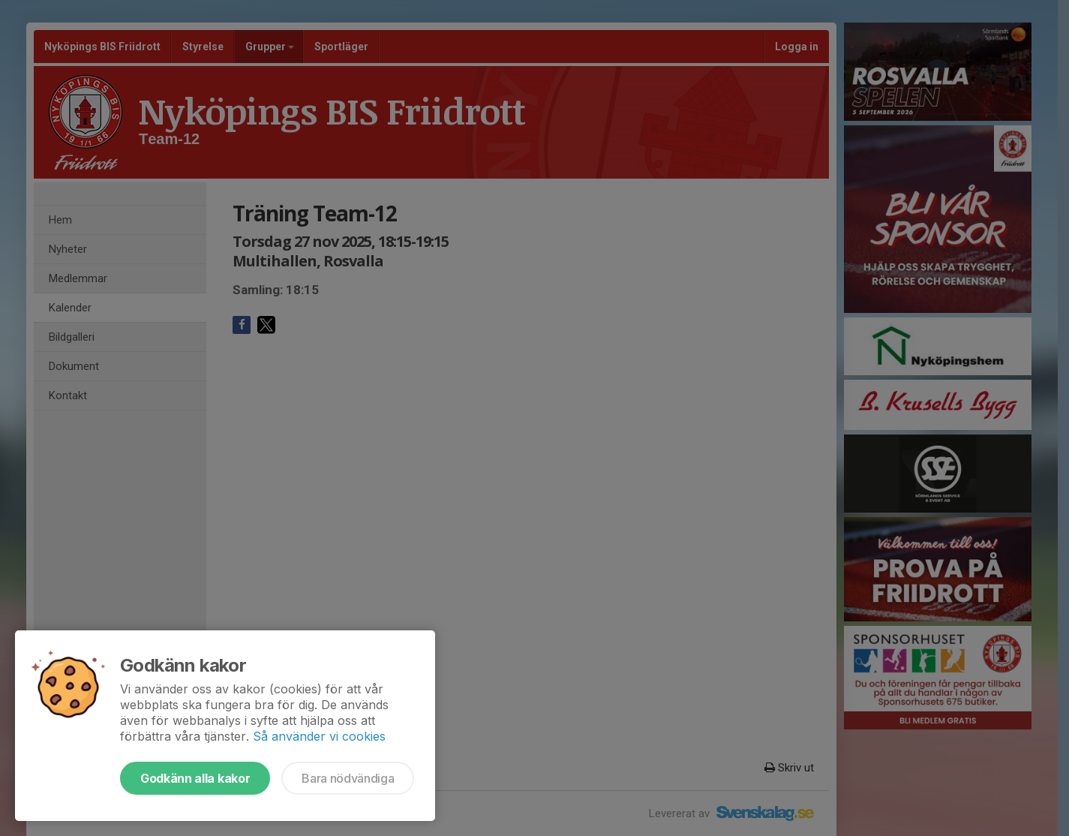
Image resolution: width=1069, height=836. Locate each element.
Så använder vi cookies (319, 736)
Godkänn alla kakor (195, 778)
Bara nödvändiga (348, 778)
